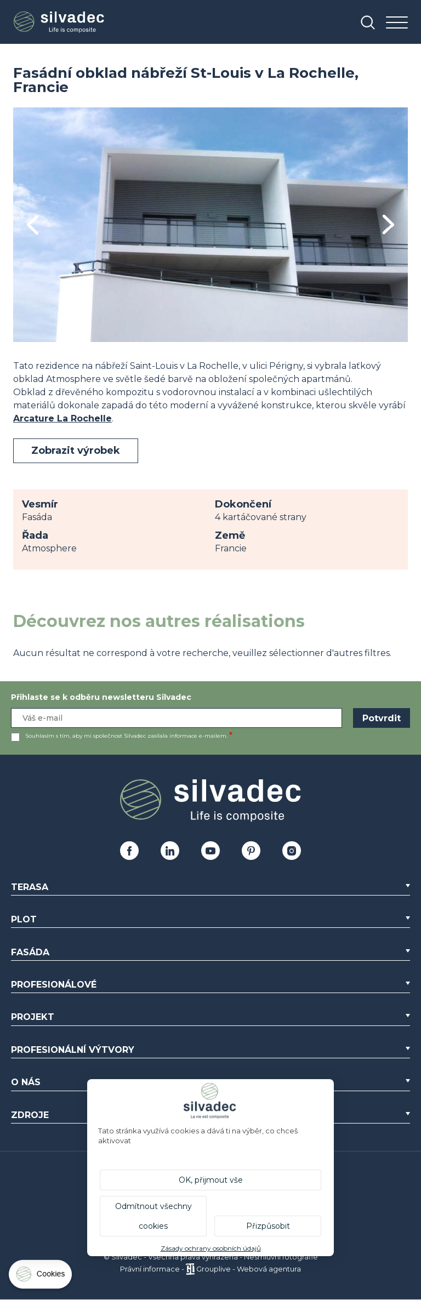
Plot (24, 919)
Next (388, 224)
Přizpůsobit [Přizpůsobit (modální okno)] (268, 1226)
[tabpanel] (210, 224)
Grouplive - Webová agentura (248, 1268)
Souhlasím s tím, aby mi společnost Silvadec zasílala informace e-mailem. (126, 735)
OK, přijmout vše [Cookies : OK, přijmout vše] (211, 1180)
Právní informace (150, 1268)
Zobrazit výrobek (75, 450)
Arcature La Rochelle (62, 418)
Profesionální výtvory (72, 1050)
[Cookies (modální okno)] (41, 1276)
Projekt (32, 1017)
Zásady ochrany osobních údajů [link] (211, 1248)
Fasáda (30, 952)
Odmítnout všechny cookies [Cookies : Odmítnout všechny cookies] (153, 1216)
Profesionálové (53, 984)
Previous (32, 225)
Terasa (29, 887)
